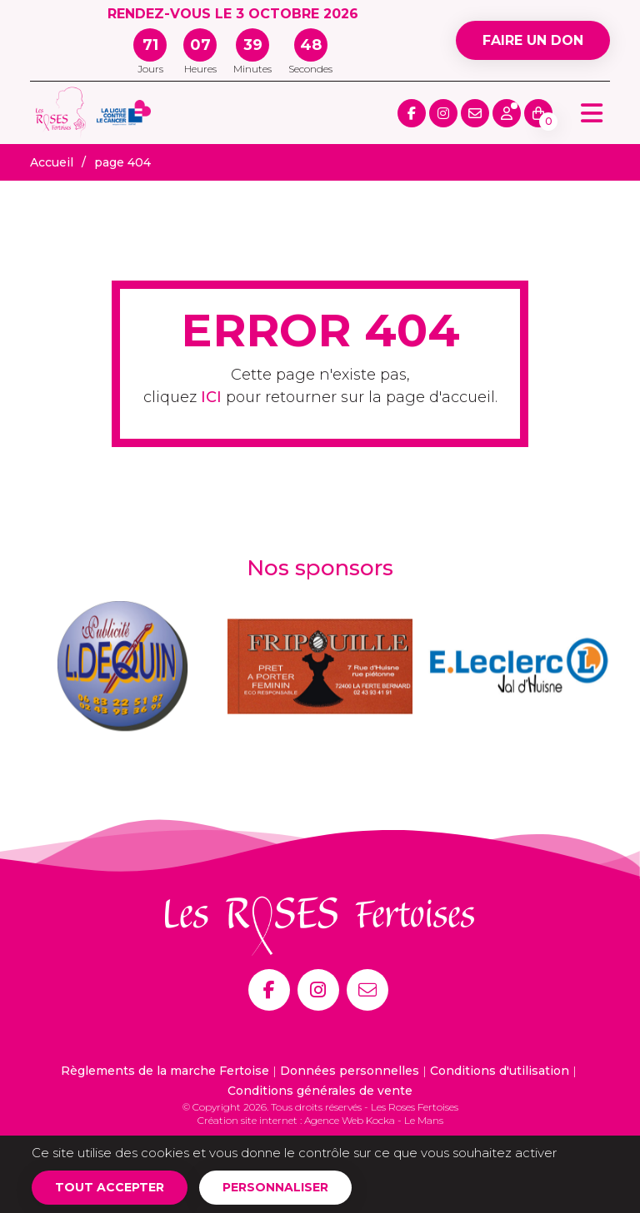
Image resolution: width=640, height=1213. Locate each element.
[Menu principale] (591, 113)
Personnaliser (275, 1187)
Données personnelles (349, 1070)
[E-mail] (367, 990)
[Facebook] (269, 990)
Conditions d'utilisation (499, 1070)
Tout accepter (109, 1187)
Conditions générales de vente (320, 1090)
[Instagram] (318, 990)
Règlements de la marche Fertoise (165, 1070)
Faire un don (532, 40)
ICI (211, 397)
